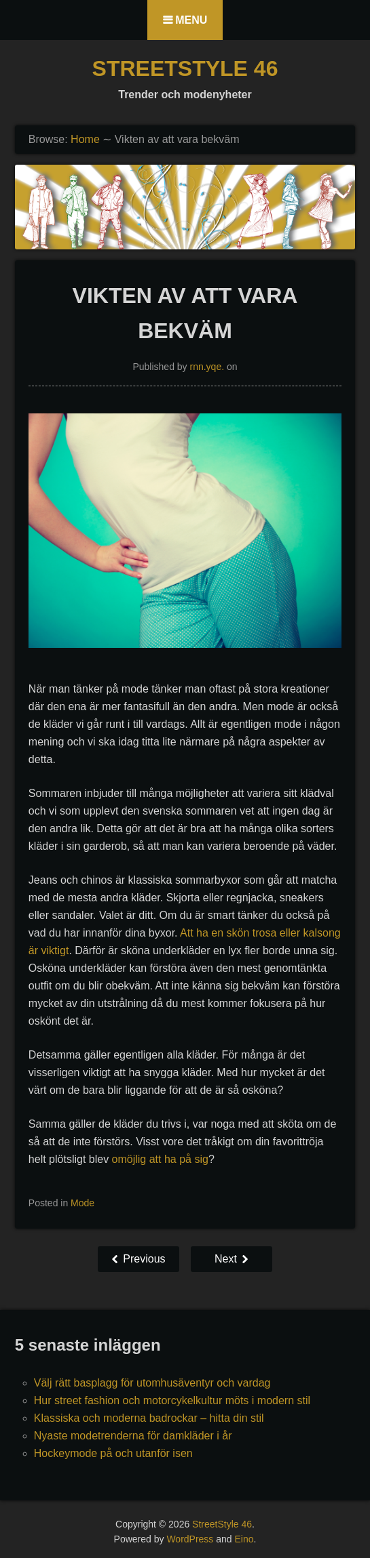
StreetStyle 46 (185, 68)
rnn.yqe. (207, 366)
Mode (82, 1202)
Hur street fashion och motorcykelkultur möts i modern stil (172, 1400)
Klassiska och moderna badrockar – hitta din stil (149, 1418)
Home (85, 139)
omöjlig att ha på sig (160, 1159)
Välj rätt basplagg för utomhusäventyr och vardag (152, 1383)
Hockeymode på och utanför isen (113, 1453)
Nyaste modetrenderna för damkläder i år (133, 1435)
